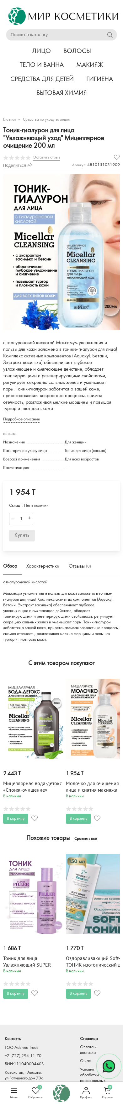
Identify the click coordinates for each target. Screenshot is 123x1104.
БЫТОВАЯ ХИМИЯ (61, 93)
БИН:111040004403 (24, 1064)
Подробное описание (21, 419)
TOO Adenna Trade (22, 1048)
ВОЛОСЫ (77, 51)
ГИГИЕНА (99, 79)
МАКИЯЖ (89, 65)
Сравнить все (85, 839)
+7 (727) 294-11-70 (23, 1056)
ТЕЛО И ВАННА (42, 65)
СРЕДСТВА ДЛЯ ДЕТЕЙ (42, 79)
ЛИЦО (41, 51)
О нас (85, 1061)
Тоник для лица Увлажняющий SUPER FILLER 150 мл (27, 965)
